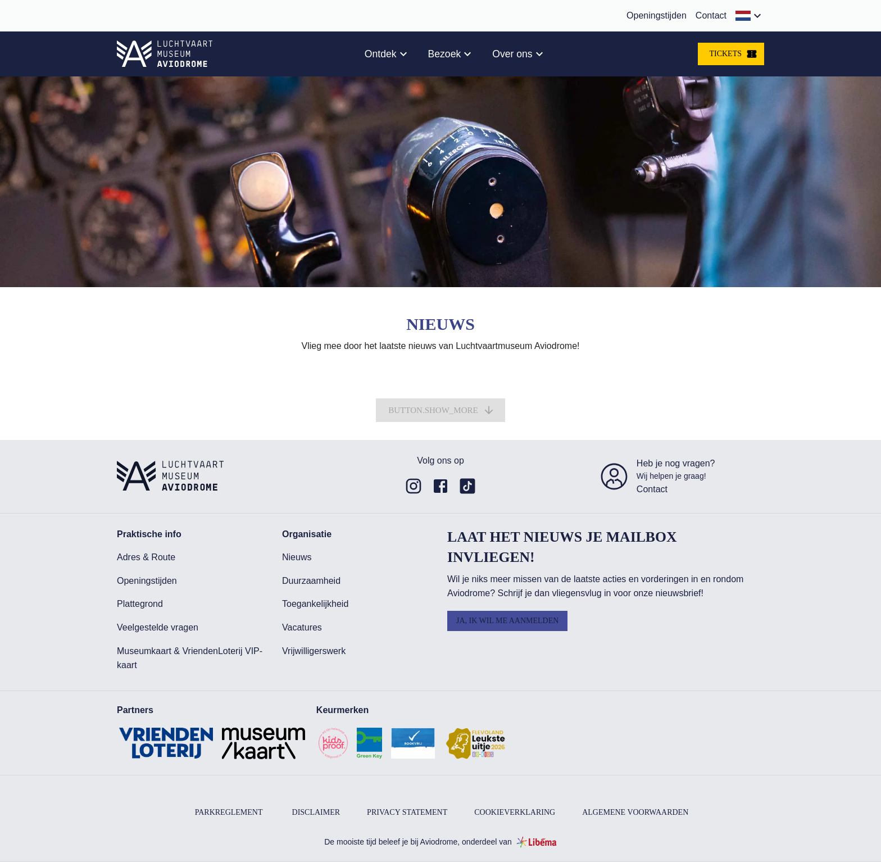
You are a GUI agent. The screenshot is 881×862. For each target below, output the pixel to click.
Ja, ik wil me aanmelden (507, 620)
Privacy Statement (407, 812)
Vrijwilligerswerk (314, 651)
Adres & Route (146, 557)
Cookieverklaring (514, 812)
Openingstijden (656, 15)
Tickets (733, 54)
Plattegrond (140, 604)
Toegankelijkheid (315, 604)
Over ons (512, 54)
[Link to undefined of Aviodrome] (413, 486)
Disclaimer (316, 812)
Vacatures (302, 627)
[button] (749, 15)
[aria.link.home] (164, 53)
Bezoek (444, 54)
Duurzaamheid (311, 581)
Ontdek (381, 54)
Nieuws (296, 557)
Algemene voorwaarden (635, 812)
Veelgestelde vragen (157, 627)
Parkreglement (229, 812)
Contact (711, 15)
